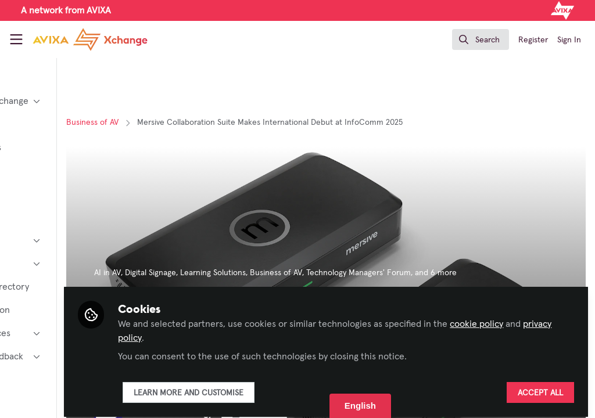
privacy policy (280, 332)
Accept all (540, 387)
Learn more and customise (280, 387)
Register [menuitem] (533, 40)
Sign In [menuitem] (569, 40)
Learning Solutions (305, 273)
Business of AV (184, 122)
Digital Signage (242, 273)
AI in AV (199, 273)
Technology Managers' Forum (450, 273)
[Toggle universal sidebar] (16, 39)
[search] (480, 39)
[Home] (90, 39)
